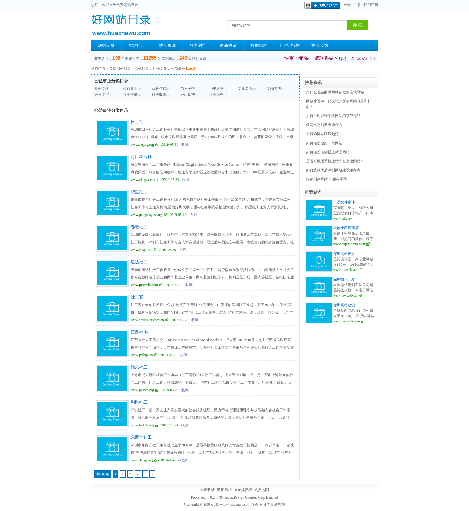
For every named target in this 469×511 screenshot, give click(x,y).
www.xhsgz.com (143, 179)
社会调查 (159, 95)
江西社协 (139, 332)
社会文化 (160, 69)
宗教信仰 (159, 88)
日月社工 (139, 121)
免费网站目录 (120, 69)
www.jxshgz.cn (142, 355)
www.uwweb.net (345, 270)
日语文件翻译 (344, 202)
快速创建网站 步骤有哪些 (326, 179)
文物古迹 (274, 88)
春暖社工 (139, 227)
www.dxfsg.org (142, 460)
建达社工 (139, 262)
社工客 (137, 297)
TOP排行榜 (289, 45)
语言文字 (101, 95)
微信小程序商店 (346, 228)
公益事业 (178, 69)
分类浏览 (197, 45)
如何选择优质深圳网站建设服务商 (333, 170)
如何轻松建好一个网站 (324, 143)
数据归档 (258, 45)
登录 (347, 5)
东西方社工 (141, 437)
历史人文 (216, 88)
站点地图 (261, 490)
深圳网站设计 (344, 254)
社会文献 (130, 95)
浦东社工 (139, 367)
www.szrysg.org (142, 144)
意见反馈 (319, 45)
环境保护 (188, 95)
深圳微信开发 (344, 279)
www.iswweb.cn (345, 295)
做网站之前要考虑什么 (324, 125)
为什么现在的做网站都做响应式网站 (335, 92)
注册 (357, 5)
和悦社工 (139, 402)
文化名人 (245, 88)
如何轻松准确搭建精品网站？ (329, 152)
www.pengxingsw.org (146, 215)
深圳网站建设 (344, 305)
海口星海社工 (143, 157)
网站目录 (136, 45)
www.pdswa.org (142, 390)
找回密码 (371, 5)
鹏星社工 (139, 192)
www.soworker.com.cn (147, 320)
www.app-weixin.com (349, 244)
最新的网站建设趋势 (322, 134)
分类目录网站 (274, 504)
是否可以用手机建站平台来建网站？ (335, 161)
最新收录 (228, 45)
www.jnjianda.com (144, 285)
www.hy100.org (142, 425)
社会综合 (216, 95)
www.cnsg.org (141, 250)
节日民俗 (188, 88)
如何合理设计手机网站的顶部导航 (333, 116)
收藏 (185, 144)
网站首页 (106, 45)
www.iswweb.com (346, 321)
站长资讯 (167, 45)
